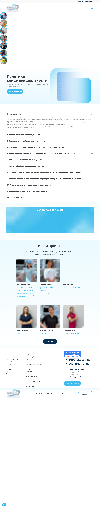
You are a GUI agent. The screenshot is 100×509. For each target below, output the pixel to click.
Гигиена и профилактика (33, 362)
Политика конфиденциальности (55, 391)
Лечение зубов (30, 357)
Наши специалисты (12, 359)
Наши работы (10, 362)
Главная (9, 66)
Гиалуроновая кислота (33, 381)
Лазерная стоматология (33, 376)
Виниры (28, 369)
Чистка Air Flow (30, 359)
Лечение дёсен (31, 386)
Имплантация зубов (32, 384)
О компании (9, 357)
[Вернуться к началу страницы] (4, 504)
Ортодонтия (30, 371)
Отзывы (8, 374)
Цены (7, 371)
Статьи (8, 366)
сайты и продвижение (85, 394)
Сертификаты (10, 364)
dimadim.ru (85, 393)
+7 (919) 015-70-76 (76, 363)
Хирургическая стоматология (35, 379)
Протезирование (31, 366)
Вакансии (9, 369)
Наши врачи (49, 246)
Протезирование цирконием (35, 364)
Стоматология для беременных (35, 374)
